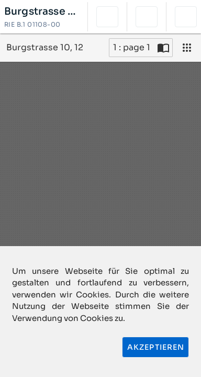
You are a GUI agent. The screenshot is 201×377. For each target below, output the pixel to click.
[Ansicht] (187, 48)
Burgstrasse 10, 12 (41, 11)
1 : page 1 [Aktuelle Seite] (131, 47)
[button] (107, 16)
